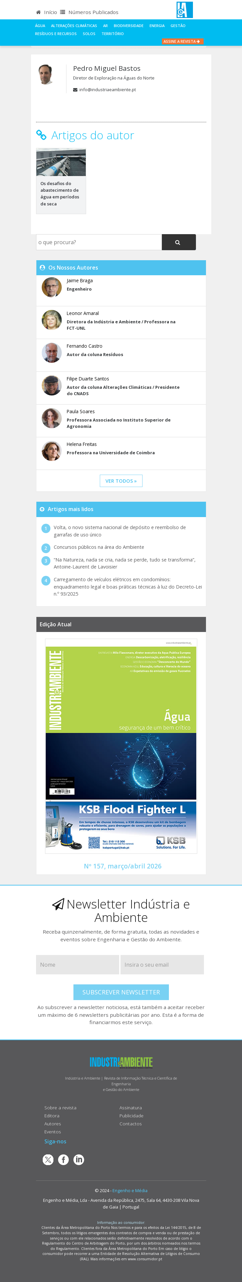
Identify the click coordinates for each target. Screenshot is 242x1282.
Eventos (52, 1131)
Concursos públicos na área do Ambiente (99, 547)
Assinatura (130, 1107)
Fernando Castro (84, 346)
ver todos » (121, 481)
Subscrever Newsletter (121, 992)
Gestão (178, 25)
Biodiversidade (129, 25)
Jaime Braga (80, 280)
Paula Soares (81, 411)
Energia (157, 25)
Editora (51, 1115)
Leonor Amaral (83, 313)
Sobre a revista (60, 1107)
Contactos (130, 1123)
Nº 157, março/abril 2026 (123, 865)
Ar (105, 25)
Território (112, 33)
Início (46, 12)
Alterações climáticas (74, 25)
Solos (89, 33)
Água (40, 25)
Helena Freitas (82, 444)
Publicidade (131, 1115)
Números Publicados (89, 12)
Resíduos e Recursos (56, 33)
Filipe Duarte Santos (88, 378)
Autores (52, 1123)
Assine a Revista (183, 41)
